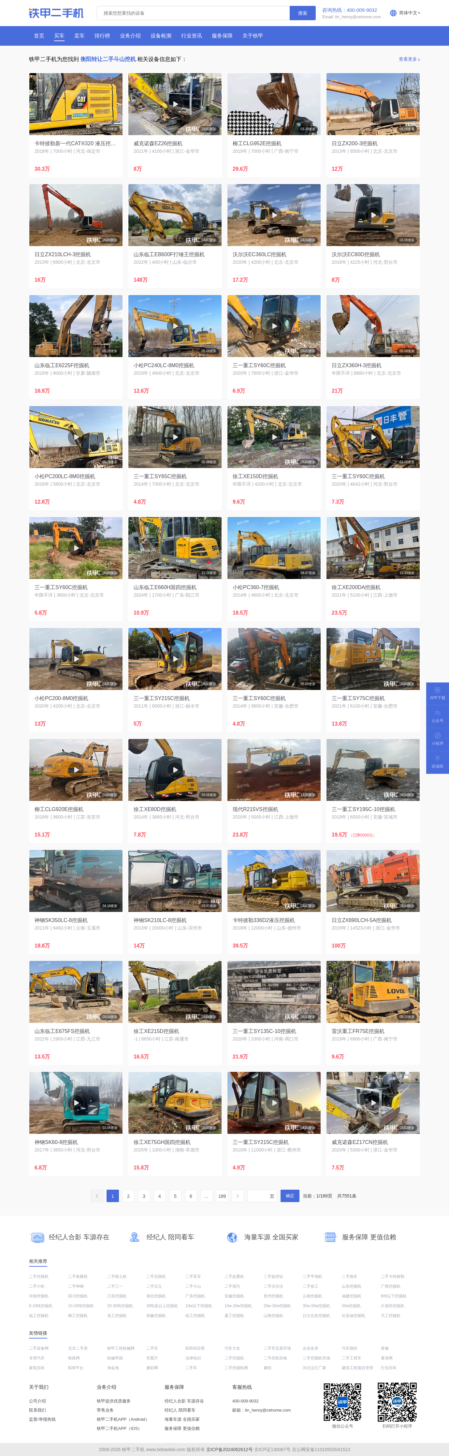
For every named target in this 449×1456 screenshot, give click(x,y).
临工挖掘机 (39, 1315)
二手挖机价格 (275, 1358)
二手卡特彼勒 (392, 1276)
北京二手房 (78, 1348)
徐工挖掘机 (195, 1315)
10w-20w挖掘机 (238, 1306)
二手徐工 (310, 1286)
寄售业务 (105, 1410)
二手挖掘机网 (236, 1368)
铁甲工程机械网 (121, 1348)
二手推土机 (117, 1276)
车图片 (152, 1358)
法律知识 (193, 1358)
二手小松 (37, 1286)
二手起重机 (234, 1276)
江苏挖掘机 (117, 1296)
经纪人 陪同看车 (180, 1410)
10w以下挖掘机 (198, 1306)
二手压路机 (156, 1276)
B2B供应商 (195, 1348)
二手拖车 (349, 1276)
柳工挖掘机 (78, 1315)
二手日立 (154, 1286)
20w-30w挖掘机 (277, 1306)
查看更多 (408, 59)
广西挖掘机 (390, 1286)
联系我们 (37, 1410)
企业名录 (310, 1348)
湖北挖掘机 (156, 1296)
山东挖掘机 (351, 1286)
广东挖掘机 (195, 1296)
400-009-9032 (245, 1401)
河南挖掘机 (39, 1296)
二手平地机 (312, 1276)
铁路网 (74, 1358)
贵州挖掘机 (273, 1296)
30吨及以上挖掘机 (162, 1306)
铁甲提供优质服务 (114, 1401)
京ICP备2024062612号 (229, 1449)
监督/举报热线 (42, 1419)
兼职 (267, 1368)
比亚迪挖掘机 (353, 1315)
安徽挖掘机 (234, 1296)
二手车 (152, 1348)
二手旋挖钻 (273, 1276)
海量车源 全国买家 (182, 1419)
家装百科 (37, 1368)
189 (222, 1196)
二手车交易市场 (277, 1348)
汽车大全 (232, 1348)
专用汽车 (37, 1358)
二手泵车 (193, 1276)
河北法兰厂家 (314, 1368)
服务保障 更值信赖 (182, 1428)
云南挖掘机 (312, 1296)
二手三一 (115, 1286)
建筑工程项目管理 (357, 1368)
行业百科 (389, 1368)
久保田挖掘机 (392, 1306)
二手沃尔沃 (273, 1286)
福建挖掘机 (351, 1296)
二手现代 (232, 1286)
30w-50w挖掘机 (316, 1306)
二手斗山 (193, 1286)
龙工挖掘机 (117, 1315)
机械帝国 (115, 1358)
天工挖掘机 (390, 1315)
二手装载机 (78, 1276)
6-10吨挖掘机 (40, 1306)
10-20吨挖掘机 (81, 1306)
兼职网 (152, 1368)
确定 (290, 1195)
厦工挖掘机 (234, 1315)
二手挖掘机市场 (316, 1358)
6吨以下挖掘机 (394, 1296)
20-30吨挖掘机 (120, 1306)
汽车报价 (349, 1348)
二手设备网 (39, 1348)
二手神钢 (76, 1286)
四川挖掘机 (78, 1296)
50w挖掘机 (351, 1306)
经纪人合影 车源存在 (184, 1401)
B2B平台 (75, 1368)
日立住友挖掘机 (316, 1315)
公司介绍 (37, 1401)
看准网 (387, 1358)
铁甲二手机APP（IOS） (119, 1428)
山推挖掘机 (273, 1315)
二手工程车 (351, 1358)
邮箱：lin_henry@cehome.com (261, 1410)
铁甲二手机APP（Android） (123, 1419)
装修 (385, 1348)
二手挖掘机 (39, 1276)
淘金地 (113, 1368)
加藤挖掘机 (156, 1315)
